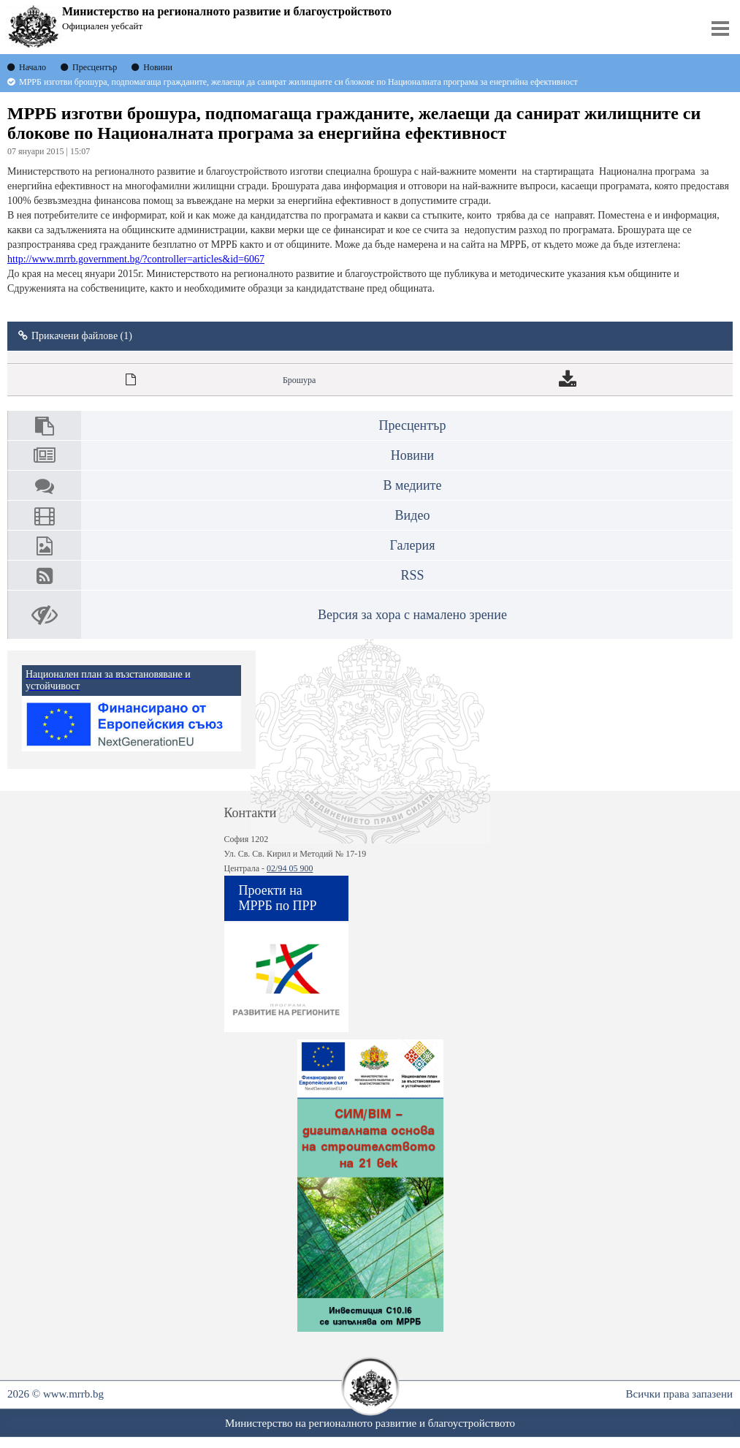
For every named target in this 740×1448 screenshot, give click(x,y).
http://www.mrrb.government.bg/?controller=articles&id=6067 (135, 259)
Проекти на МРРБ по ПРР (278, 898)
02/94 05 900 (290, 868)
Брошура (299, 380)
